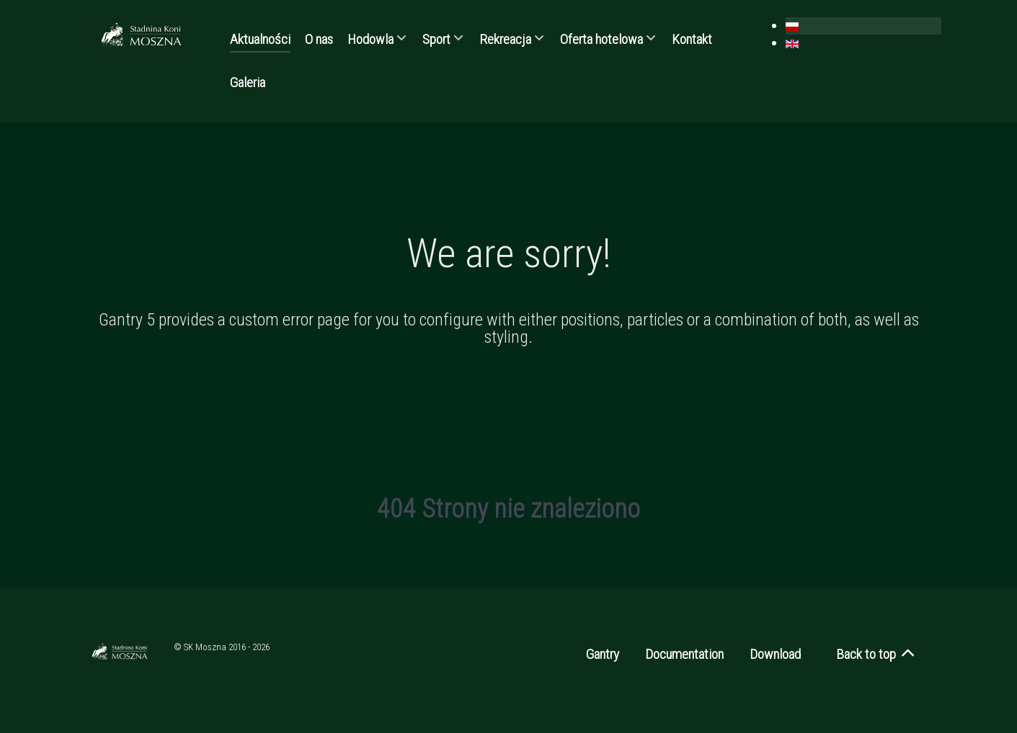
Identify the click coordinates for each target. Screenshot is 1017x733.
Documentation (684, 654)
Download (775, 654)
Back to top (876, 654)
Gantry (602, 654)
